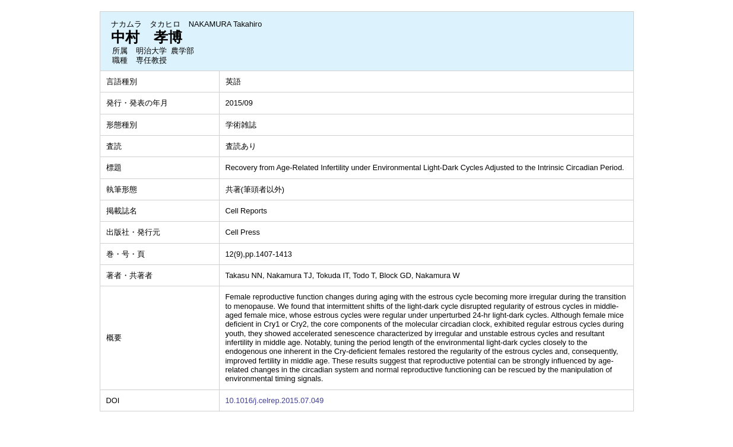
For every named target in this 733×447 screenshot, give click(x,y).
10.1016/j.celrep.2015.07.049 (275, 400)
